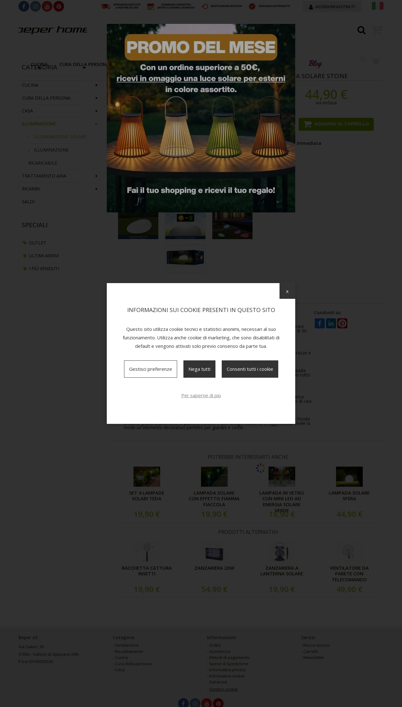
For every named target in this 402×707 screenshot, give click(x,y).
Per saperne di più (201, 395)
